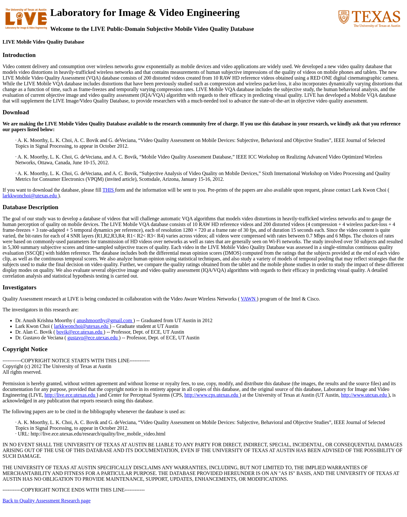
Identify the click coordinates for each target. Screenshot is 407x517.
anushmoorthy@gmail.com (105, 320)
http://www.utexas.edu (364, 395)
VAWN (249, 298)
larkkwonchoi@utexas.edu (30, 195)
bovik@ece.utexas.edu (79, 332)
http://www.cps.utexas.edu (211, 395)
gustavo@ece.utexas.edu (93, 337)
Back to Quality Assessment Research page (47, 500)
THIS (108, 190)
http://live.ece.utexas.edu (71, 395)
